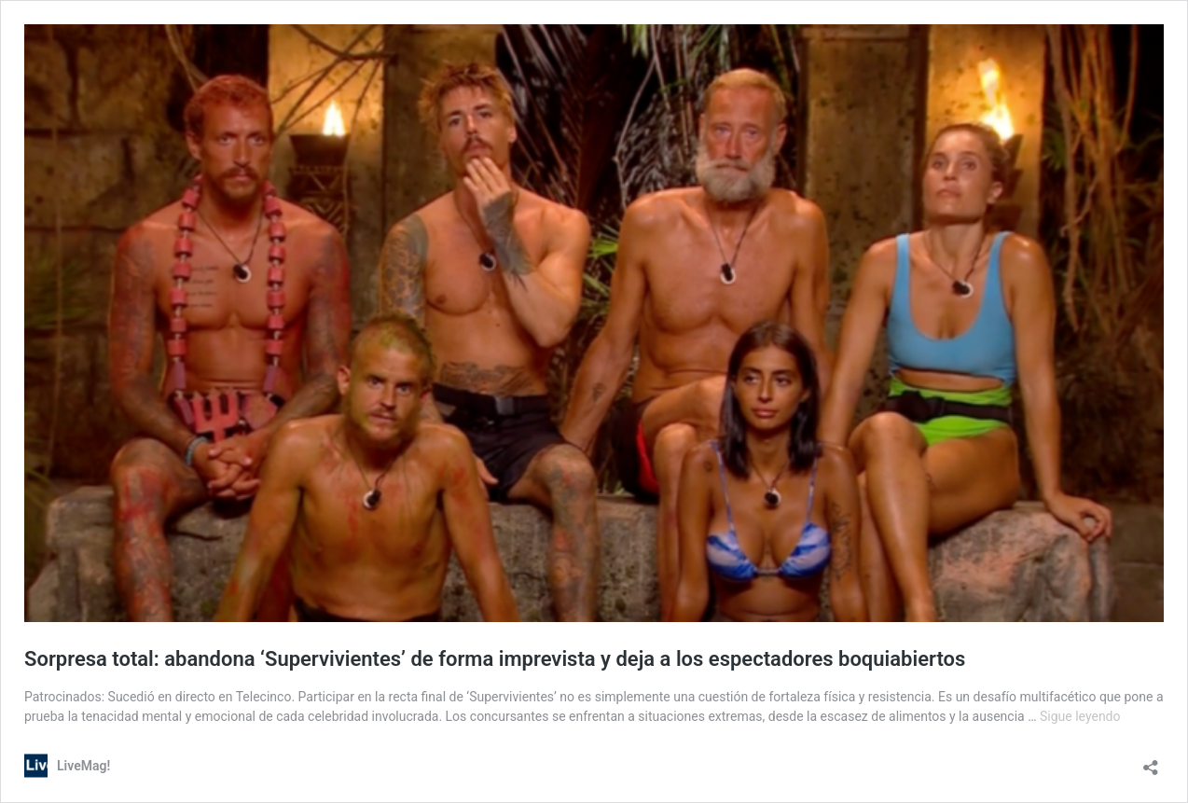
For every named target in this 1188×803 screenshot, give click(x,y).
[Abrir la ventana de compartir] (1151, 761)
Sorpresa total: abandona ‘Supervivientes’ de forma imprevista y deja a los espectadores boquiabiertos (494, 659)
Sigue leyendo (1080, 716)
